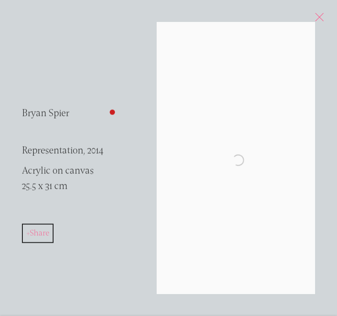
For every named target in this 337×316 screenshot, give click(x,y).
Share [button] (39, 235)
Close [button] (317, 19)
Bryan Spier (45, 115)
